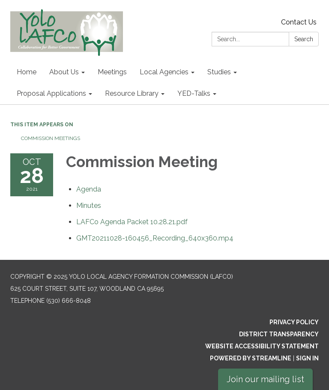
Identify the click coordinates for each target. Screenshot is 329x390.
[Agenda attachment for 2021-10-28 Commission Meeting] (88, 189)
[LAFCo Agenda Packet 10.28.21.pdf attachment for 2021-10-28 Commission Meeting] (132, 222)
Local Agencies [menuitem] (164, 72)
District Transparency (279, 334)
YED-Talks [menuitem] (193, 93)
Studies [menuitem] (219, 72)
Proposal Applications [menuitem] (51, 93)
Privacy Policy (294, 322)
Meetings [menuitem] (112, 72)
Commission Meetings (50, 138)
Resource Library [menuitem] (132, 93)
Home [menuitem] (26, 72)
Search (303, 39)
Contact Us (299, 22)
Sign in (307, 358)
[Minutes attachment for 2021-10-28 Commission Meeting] (88, 205)
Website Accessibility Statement (262, 346)
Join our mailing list (265, 379)
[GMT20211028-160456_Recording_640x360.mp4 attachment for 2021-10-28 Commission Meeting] (154, 238)
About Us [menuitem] (64, 72)
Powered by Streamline (250, 358)
